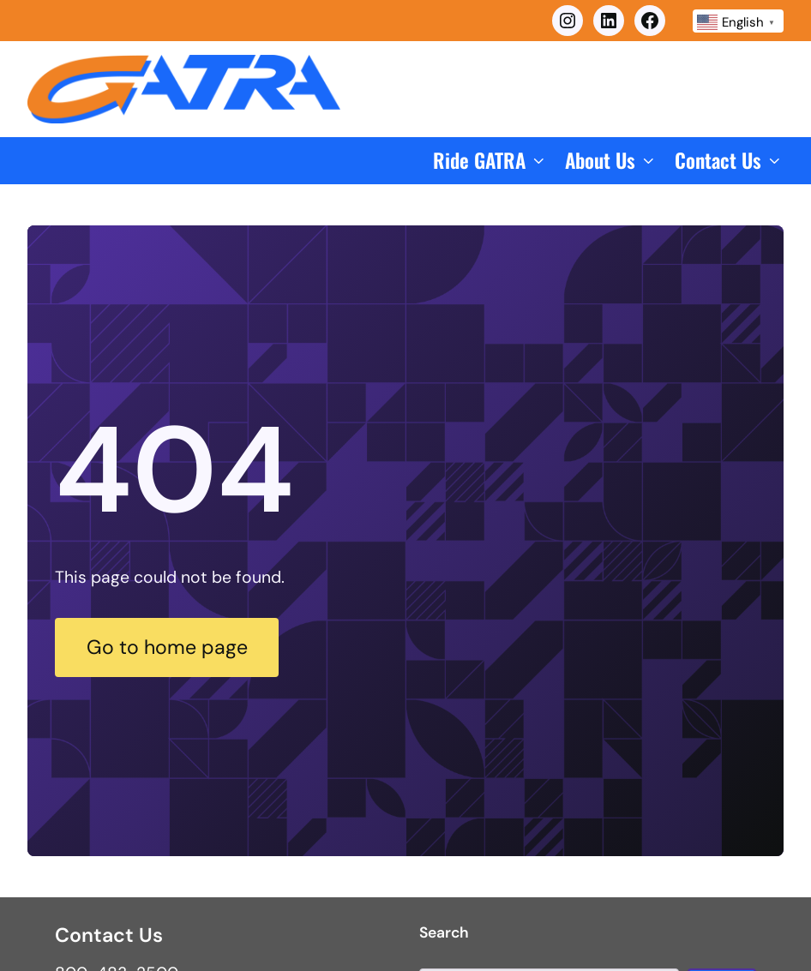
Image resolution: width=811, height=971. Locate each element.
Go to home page (167, 647)
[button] (490, 161)
